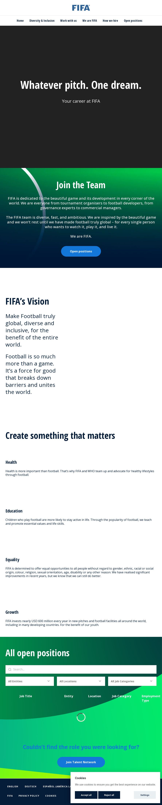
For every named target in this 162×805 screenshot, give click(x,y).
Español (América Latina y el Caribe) (68, 786)
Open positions (133, 21)
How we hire (110, 21)
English (12, 786)
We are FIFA (90, 21)
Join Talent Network (81, 762)
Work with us (68, 21)
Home (20, 21)
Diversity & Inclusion (42, 21)
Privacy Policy (29, 795)
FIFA (10, 795)
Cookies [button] (50, 795)
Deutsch (30, 786)
